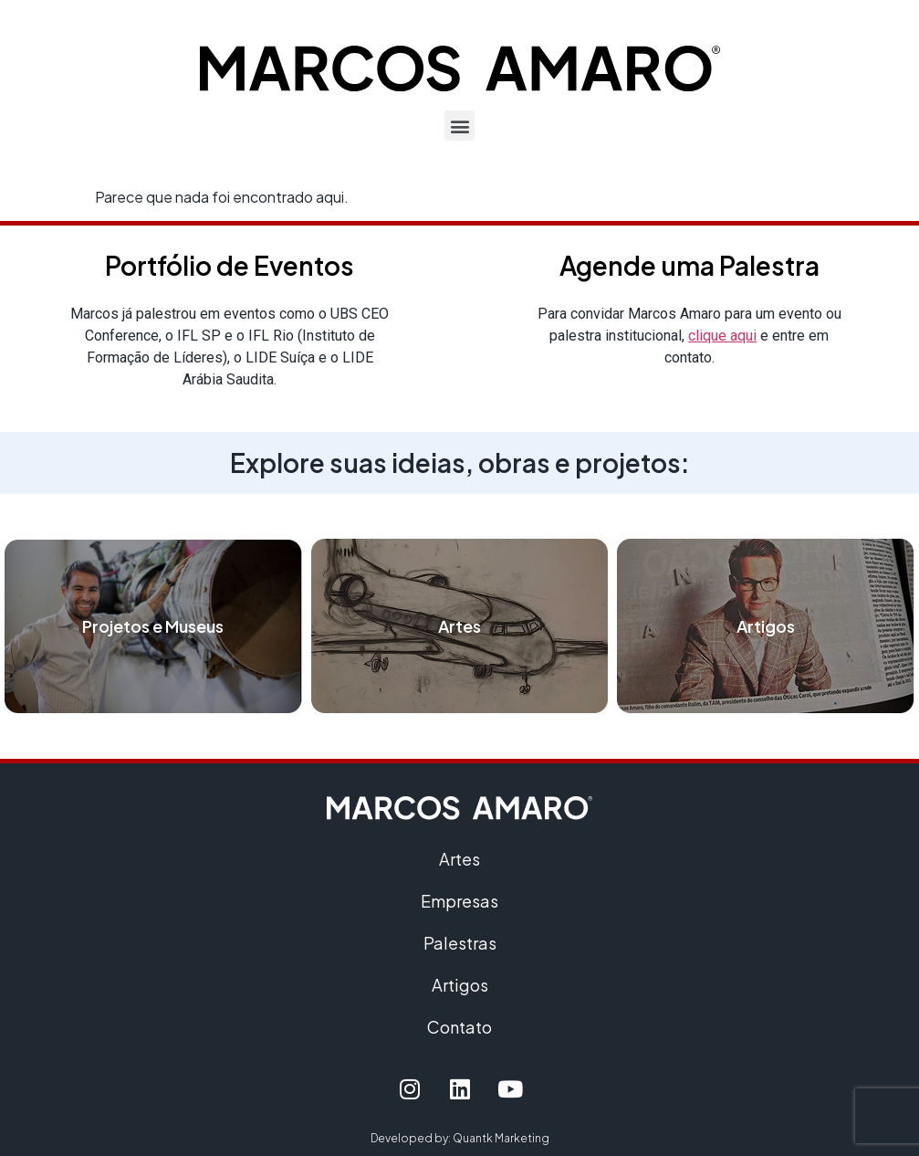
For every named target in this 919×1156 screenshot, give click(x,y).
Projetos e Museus (153, 625)
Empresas (459, 900)
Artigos (765, 625)
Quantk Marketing (501, 1138)
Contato (459, 1026)
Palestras (459, 942)
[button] (459, 125)
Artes (459, 625)
